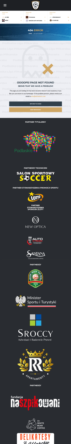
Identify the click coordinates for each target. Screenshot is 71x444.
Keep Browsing (35, 109)
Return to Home (35, 104)
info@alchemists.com (38, 96)
